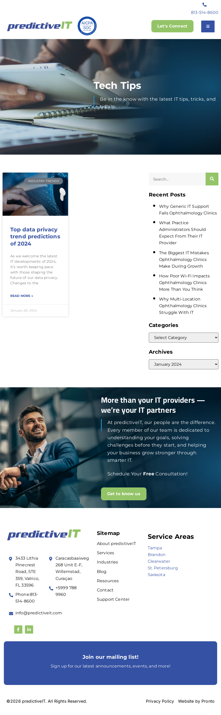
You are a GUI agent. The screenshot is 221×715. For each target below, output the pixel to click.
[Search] (212, 179)
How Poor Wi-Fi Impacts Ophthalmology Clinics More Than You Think (184, 283)
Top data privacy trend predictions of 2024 (35, 236)
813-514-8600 (204, 12)
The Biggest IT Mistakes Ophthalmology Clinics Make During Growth (184, 259)
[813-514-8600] (205, 5)
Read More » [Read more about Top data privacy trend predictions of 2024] (21, 296)
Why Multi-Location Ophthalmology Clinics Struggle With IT (183, 306)
